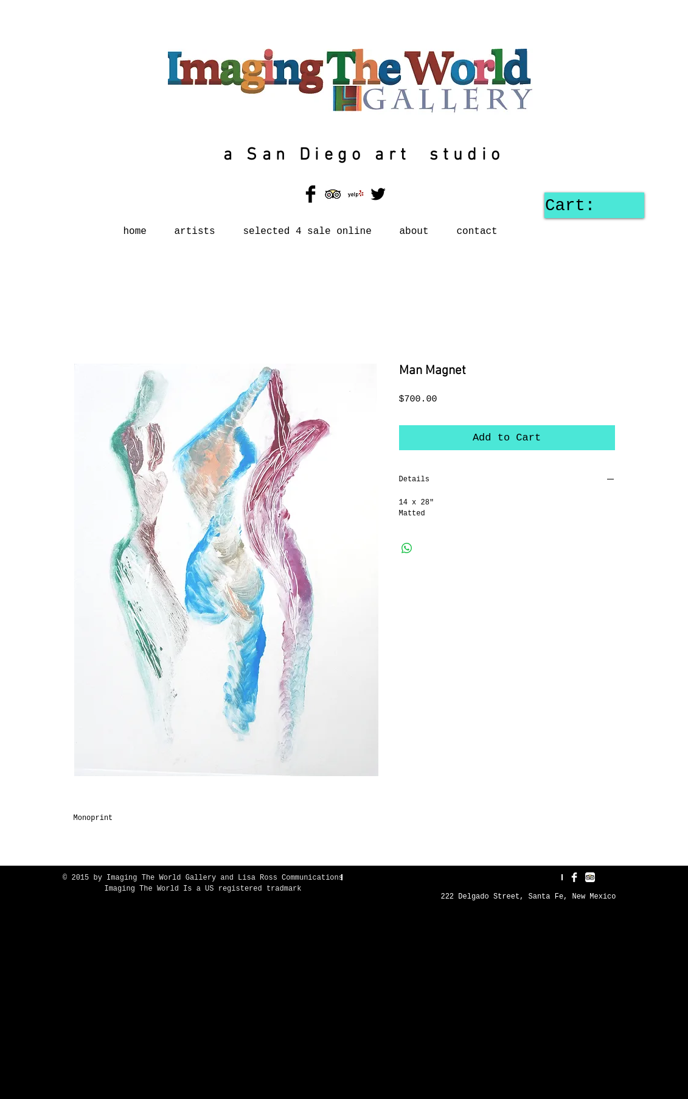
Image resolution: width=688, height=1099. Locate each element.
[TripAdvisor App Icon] (333, 194)
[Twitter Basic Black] (378, 194)
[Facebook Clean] (574, 877)
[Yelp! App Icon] (355, 194)
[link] (590, 204)
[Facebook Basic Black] (310, 194)
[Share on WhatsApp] (407, 548)
